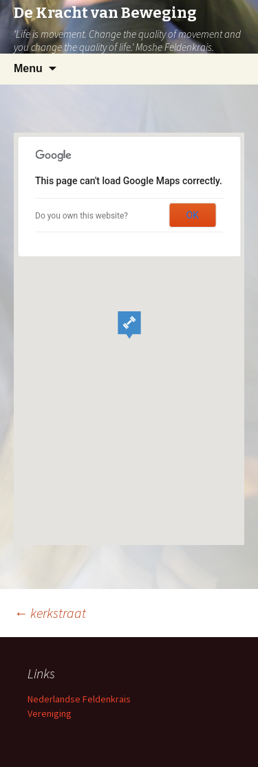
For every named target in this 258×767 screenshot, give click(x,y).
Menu (28, 68)
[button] (129, 325)
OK (192, 215)
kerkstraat (50, 612)
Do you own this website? (81, 216)
